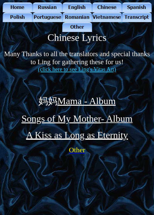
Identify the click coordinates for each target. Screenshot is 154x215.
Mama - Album (86, 101)
